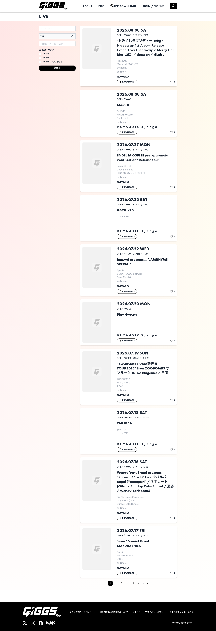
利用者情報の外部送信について (114, 612)
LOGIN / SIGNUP (153, 6)
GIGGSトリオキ (46, 50)
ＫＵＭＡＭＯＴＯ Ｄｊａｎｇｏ (137, 127)
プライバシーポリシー (155, 612)
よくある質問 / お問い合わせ (82, 612)
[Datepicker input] (57, 43)
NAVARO (123, 76)
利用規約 (137, 612)
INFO (101, 6)
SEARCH (57, 68)
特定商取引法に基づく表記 (182, 612)
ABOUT (87, 6)
